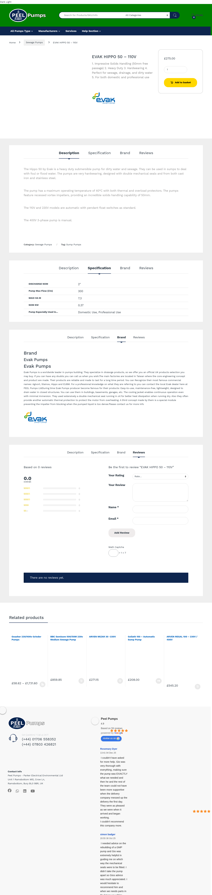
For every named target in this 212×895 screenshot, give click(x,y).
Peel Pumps (109, 718)
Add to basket (183, 82)
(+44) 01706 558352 (39, 739)
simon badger (107, 834)
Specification (99, 153)
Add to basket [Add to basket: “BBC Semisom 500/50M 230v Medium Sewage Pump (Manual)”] (81, 681)
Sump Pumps (73, 244)
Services (71, 31)
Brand (125, 153)
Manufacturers (47, 31)
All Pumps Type (20, 31)
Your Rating (116, 475)
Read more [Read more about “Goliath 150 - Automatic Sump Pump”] (159, 681)
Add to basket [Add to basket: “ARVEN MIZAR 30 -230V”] (120, 681)
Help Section (90, 31)
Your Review (116, 485)
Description (69, 153)
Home (12, 42)
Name (113, 507)
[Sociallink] (9, 790)
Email (113, 518)
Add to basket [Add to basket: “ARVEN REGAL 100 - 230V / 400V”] (197, 687)
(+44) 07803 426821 (39, 744)
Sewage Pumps (34, 42)
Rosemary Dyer (108, 749)
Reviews (146, 153)
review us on (111, 738)
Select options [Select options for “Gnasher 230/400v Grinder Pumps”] (42, 684)
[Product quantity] (175, 69)
